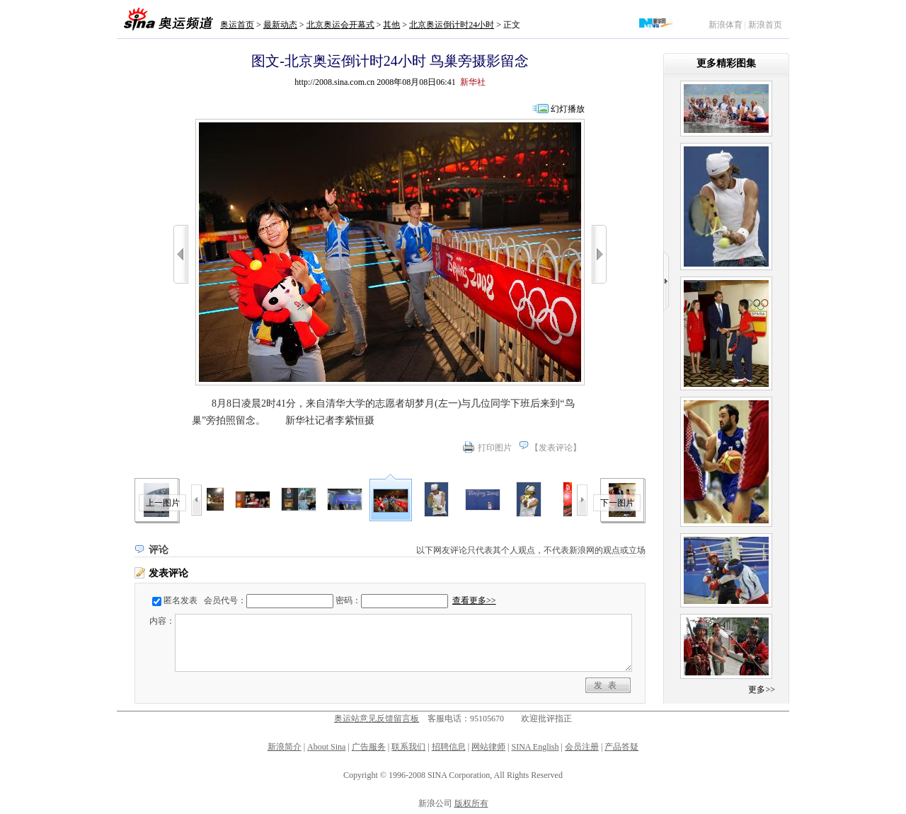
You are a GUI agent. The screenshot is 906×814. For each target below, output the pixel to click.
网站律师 (488, 747)
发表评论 (556, 448)
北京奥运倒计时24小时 (451, 25)
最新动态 (280, 25)
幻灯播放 (568, 109)
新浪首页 (765, 25)
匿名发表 (180, 600)
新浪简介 (285, 747)
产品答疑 (621, 747)
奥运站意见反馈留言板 (376, 718)
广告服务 (369, 747)
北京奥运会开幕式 (340, 25)
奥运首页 (237, 25)
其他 (391, 25)
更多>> (761, 689)
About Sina (326, 747)
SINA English (534, 747)
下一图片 (617, 503)
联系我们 (408, 747)
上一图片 (163, 503)
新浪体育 (725, 25)
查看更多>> (474, 600)
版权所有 (471, 803)
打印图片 (495, 448)
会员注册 (582, 747)
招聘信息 (449, 747)
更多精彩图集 (726, 63)
